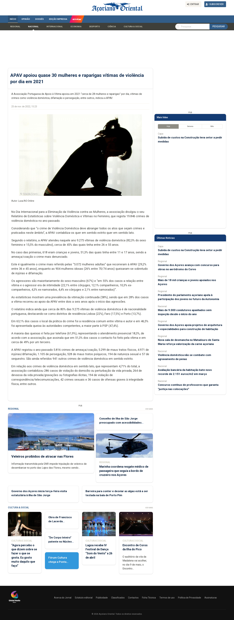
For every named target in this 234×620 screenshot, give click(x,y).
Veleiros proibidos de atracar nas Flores (42, 456)
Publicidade (102, 597)
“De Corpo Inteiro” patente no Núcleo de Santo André (60, 541)
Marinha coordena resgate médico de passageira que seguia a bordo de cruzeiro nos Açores (123, 470)
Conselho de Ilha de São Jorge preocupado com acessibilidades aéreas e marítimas (120, 422)
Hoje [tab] (168, 126)
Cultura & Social (133, 26)
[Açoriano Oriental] (14, 603)
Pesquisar (218, 26)
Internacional (54, 26)
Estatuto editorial (83, 597)
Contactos (133, 597)
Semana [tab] (190, 126)
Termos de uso (167, 597)
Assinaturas (210, 597)
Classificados (118, 597)
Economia (76, 26)
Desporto (94, 26)
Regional (15, 26)
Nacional (33, 26)
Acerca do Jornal (62, 597)
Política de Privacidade (189, 597)
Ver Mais (149, 409)
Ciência (112, 26)
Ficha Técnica (149, 597)
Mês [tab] (212, 126)
